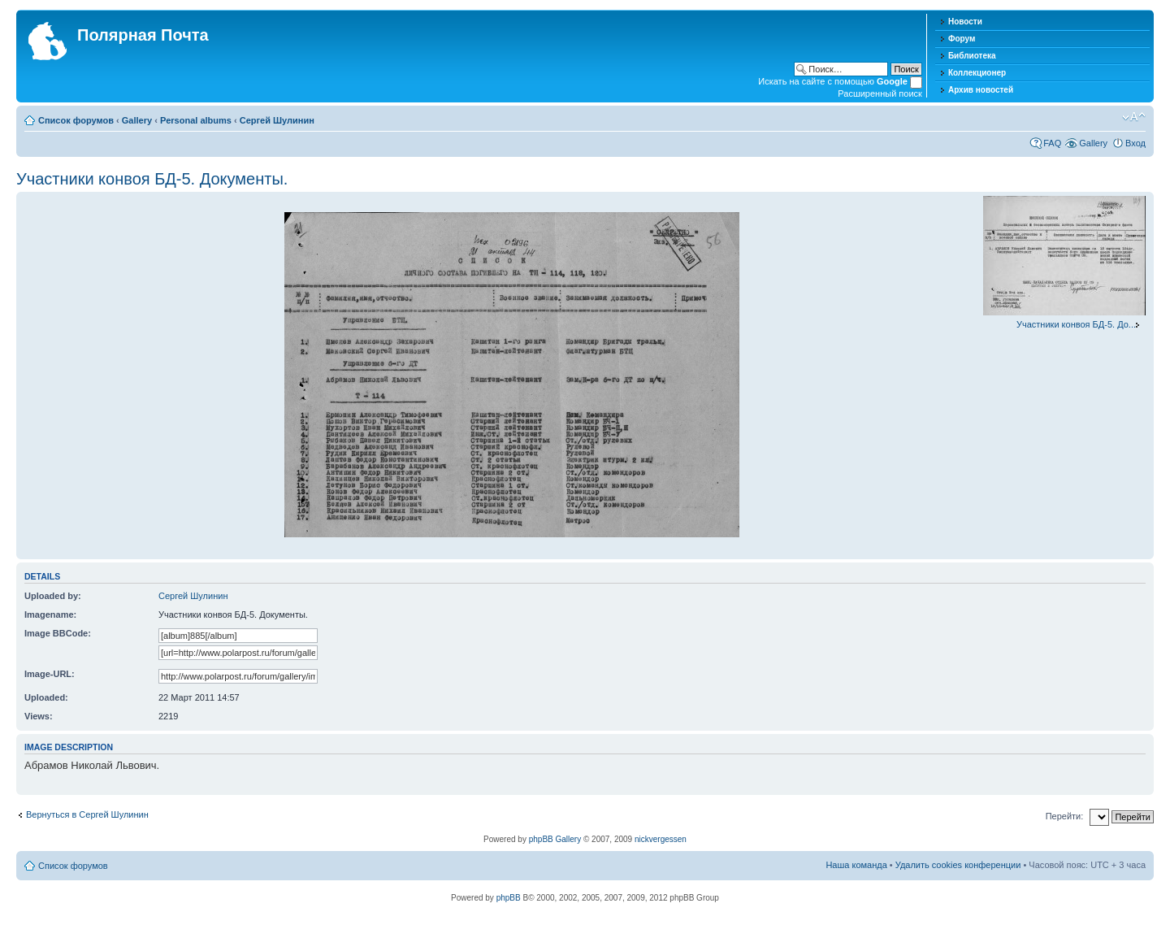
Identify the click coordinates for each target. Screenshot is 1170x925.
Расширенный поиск (880, 93)
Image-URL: (49, 674)
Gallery (137, 120)
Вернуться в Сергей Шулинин (87, 814)
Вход (1135, 143)
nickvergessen (661, 839)
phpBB (508, 897)
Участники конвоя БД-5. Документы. (152, 179)
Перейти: (1065, 816)
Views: (38, 716)
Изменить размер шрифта (1134, 117)
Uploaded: (46, 697)
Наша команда (856, 865)
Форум (961, 38)
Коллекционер (977, 72)
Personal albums (196, 120)
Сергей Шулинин (277, 120)
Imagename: (50, 614)
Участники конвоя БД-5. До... (1076, 324)
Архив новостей (980, 89)
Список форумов (76, 120)
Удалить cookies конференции (958, 865)
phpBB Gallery (555, 839)
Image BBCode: (57, 633)
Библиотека (972, 55)
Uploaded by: (52, 596)
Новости (965, 21)
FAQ (1052, 143)
